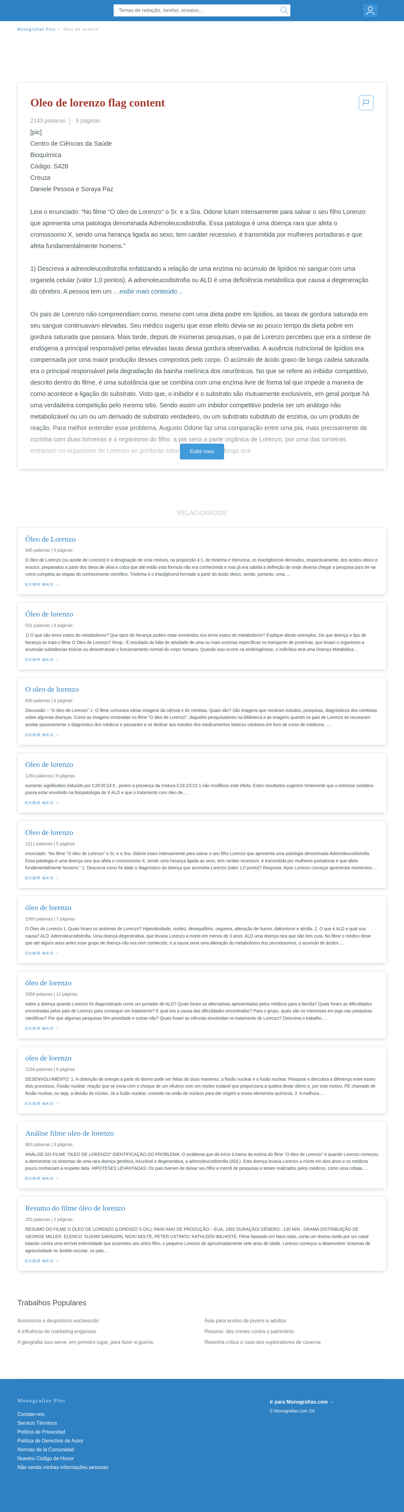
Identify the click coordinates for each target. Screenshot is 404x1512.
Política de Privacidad (41, 1432)
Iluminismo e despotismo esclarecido (58, 1320)
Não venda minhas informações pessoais (63, 1467)
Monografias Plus (36, 29)
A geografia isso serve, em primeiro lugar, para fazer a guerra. (85, 1342)
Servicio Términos (37, 1423)
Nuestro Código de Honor (45, 1458)
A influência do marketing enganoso (56, 1331)
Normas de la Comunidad (45, 1449)
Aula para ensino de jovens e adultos (245, 1320)
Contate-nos (31, 1414)
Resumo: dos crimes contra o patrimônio (249, 1331)
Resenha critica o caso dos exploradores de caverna (263, 1342)
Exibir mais (202, 451)
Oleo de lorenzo (81, 29)
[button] (366, 104)
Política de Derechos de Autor (50, 1440)
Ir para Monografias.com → (302, 1402)
